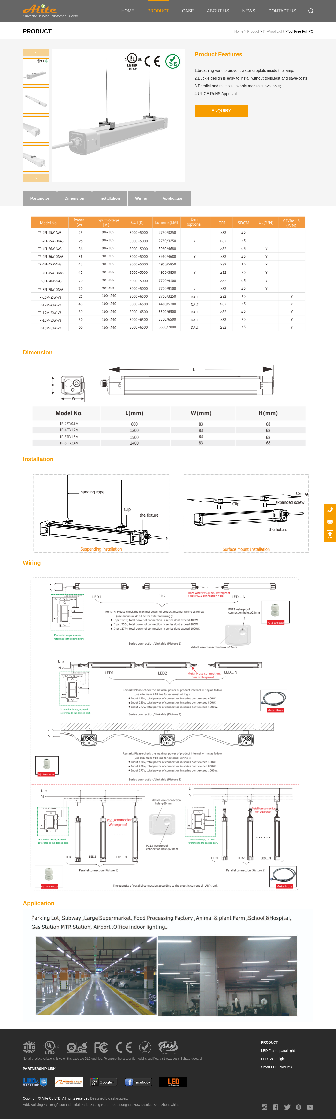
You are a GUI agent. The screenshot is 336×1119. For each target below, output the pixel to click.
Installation (110, 198)
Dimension (74, 198)
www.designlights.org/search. (184, 1058)
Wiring (141, 198)
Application (173, 198)
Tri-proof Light (273, 31)
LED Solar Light (273, 1059)
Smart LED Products (276, 1067)
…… (264, 1075)
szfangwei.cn (121, 1098)
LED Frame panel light (278, 1051)
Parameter (39, 198)
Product (253, 31)
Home (239, 31)
